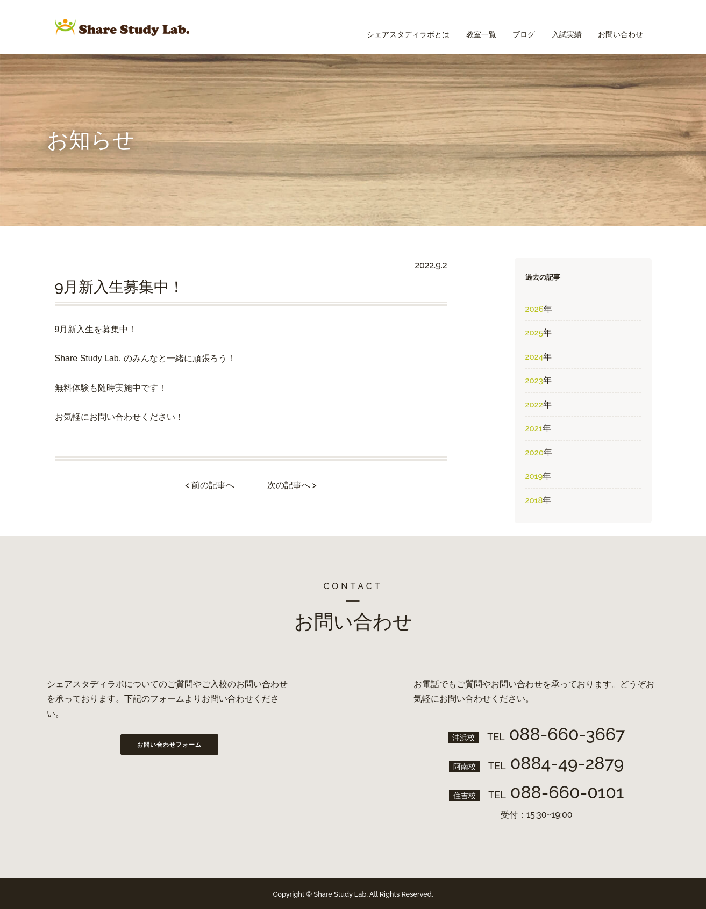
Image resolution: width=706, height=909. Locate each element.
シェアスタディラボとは (385, 27)
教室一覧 (463, 27)
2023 (534, 380)
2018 (534, 500)
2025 (534, 333)
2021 (534, 428)
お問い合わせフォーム (169, 744)
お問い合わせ (618, 27)
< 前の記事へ (209, 485)
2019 (534, 476)
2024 (534, 357)
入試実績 (559, 27)
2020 (534, 452)
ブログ (511, 27)
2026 (534, 309)
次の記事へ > (292, 485)
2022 (534, 405)
